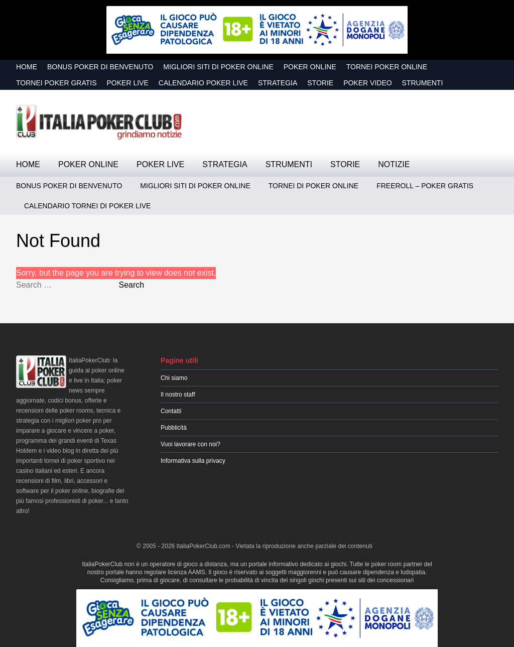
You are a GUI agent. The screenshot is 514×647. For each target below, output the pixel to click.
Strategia (277, 83)
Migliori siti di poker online (218, 67)
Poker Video (367, 83)
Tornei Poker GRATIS (56, 83)
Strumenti (422, 83)
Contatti (171, 411)
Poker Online (310, 67)
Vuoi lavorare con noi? (190, 444)
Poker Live (128, 83)
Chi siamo (174, 377)
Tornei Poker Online (387, 67)
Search (131, 285)
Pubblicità (174, 427)
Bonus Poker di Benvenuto (100, 67)
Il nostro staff (178, 394)
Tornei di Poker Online (313, 186)
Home (26, 67)
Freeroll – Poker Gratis (424, 186)
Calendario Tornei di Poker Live (87, 206)
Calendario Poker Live (203, 83)
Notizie (394, 164)
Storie (320, 83)
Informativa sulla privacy (193, 460)
